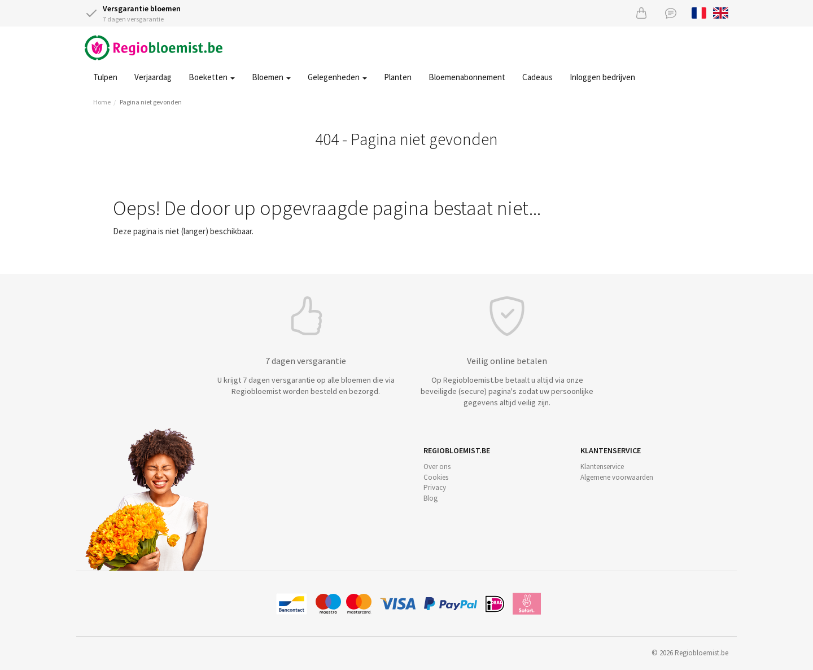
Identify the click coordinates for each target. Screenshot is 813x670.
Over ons (437, 466)
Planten (398, 77)
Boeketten (212, 77)
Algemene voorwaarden (616, 477)
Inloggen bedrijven (602, 77)
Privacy (434, 487)
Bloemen (271, 77)
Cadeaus (537, 77)
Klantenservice (602, 466)
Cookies (435, 477)
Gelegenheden (337, 77)
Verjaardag (153, 77)
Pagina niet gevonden (151, 102)
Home (102, 102)
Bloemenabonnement (467, 77)
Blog (430, 498)
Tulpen (105, 77)
